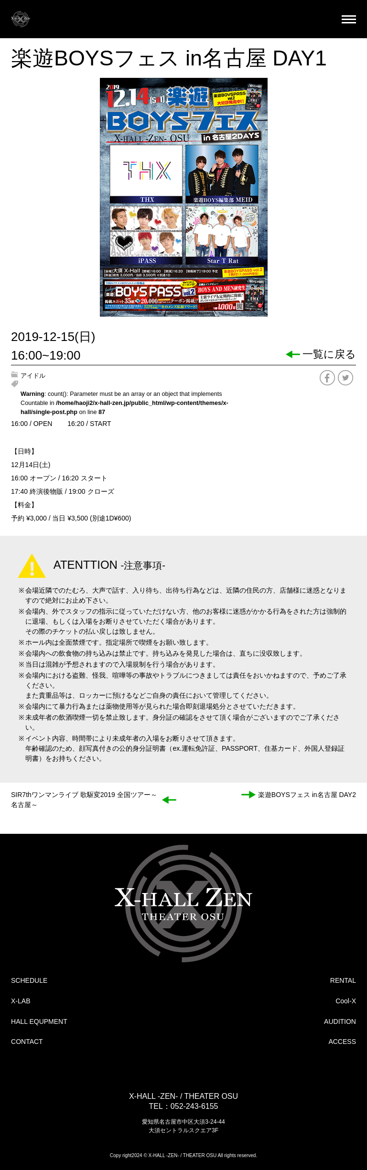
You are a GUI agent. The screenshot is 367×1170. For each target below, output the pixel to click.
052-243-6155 (194, 1106)
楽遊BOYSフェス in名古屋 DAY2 (307, 794)
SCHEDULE (29, 980)
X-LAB (20, 1001)
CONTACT (27, 1041)
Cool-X (345, 1001)
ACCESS (342, 1041)
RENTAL (343, 980)
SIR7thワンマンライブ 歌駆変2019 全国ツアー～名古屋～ (84, 799)
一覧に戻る (329, 354)
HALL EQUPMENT (39, 1021)
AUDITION (340, 1021)
